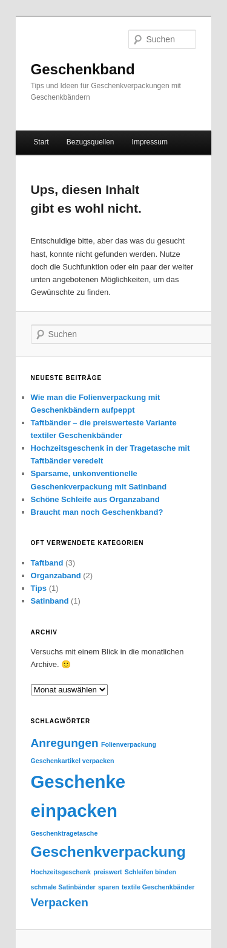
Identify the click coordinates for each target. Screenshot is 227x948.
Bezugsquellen (90, 142)
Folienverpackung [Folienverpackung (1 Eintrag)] (128, 744)
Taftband (47, 562)
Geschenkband (83, 69)
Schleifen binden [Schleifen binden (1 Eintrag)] (150, 871)
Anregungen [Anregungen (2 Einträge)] (65, 743)
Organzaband (56, 575)
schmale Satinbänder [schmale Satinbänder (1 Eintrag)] (63, 887)
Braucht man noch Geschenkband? (97, 512)
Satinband (50, 600)
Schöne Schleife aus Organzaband (95, 499)
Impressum (150, 142)
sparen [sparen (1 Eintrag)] (108, 887)
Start (40, 142)
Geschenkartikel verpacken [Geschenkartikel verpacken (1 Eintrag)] (72, 760)
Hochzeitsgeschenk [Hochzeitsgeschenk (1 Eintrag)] (61, 871)
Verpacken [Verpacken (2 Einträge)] (59, 902)
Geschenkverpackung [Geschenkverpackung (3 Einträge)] (108, 851)
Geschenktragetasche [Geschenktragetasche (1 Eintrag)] (64, 833)
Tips (39, 588)
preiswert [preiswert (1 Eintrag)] (107, 871)
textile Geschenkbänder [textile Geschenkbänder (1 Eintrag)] (158, 887)
